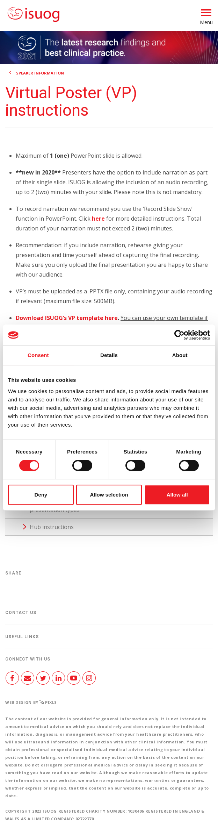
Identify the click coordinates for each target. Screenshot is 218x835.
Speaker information (40, 73)
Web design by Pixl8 (31, 702)
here (98, 218)
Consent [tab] (38, 355)
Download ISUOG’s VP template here (67, 318)
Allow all (177, 495)
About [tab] (180, 355)
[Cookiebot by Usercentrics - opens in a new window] (179, 335)
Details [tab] (109, 355)
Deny (40, 495)
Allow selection (109, 495)
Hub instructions (52, 527)
